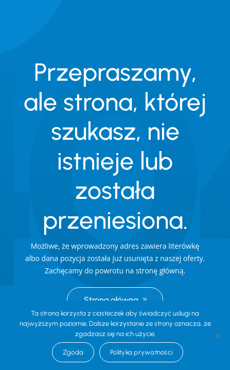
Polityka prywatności (141, 352)
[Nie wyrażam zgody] (217, 335)
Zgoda (73, 352)
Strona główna (111, 300)
